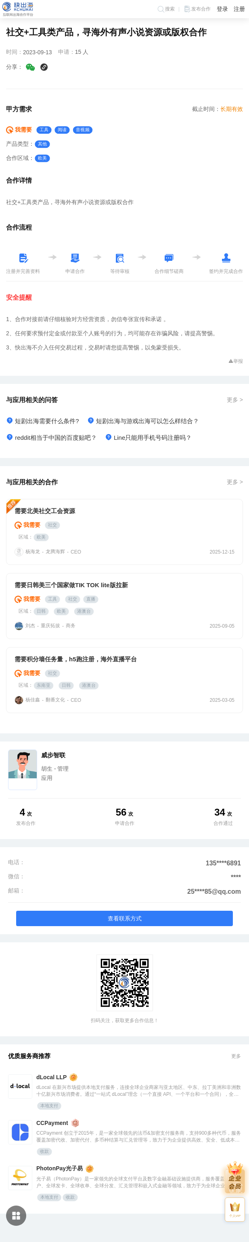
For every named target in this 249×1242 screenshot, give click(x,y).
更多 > (235, 399)
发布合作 (197, 9)
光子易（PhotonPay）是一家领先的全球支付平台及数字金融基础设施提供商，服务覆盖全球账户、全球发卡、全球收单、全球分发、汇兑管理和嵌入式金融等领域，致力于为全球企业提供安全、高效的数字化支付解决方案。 (138, 1182)
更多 (236, 1056)
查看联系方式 (125, 918)
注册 (239, 9)
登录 (222, 9)
